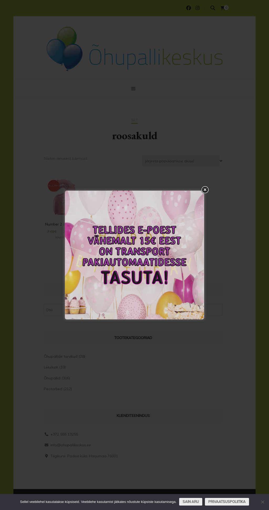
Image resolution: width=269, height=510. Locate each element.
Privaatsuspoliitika (227, 502)
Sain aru (191, 502)
